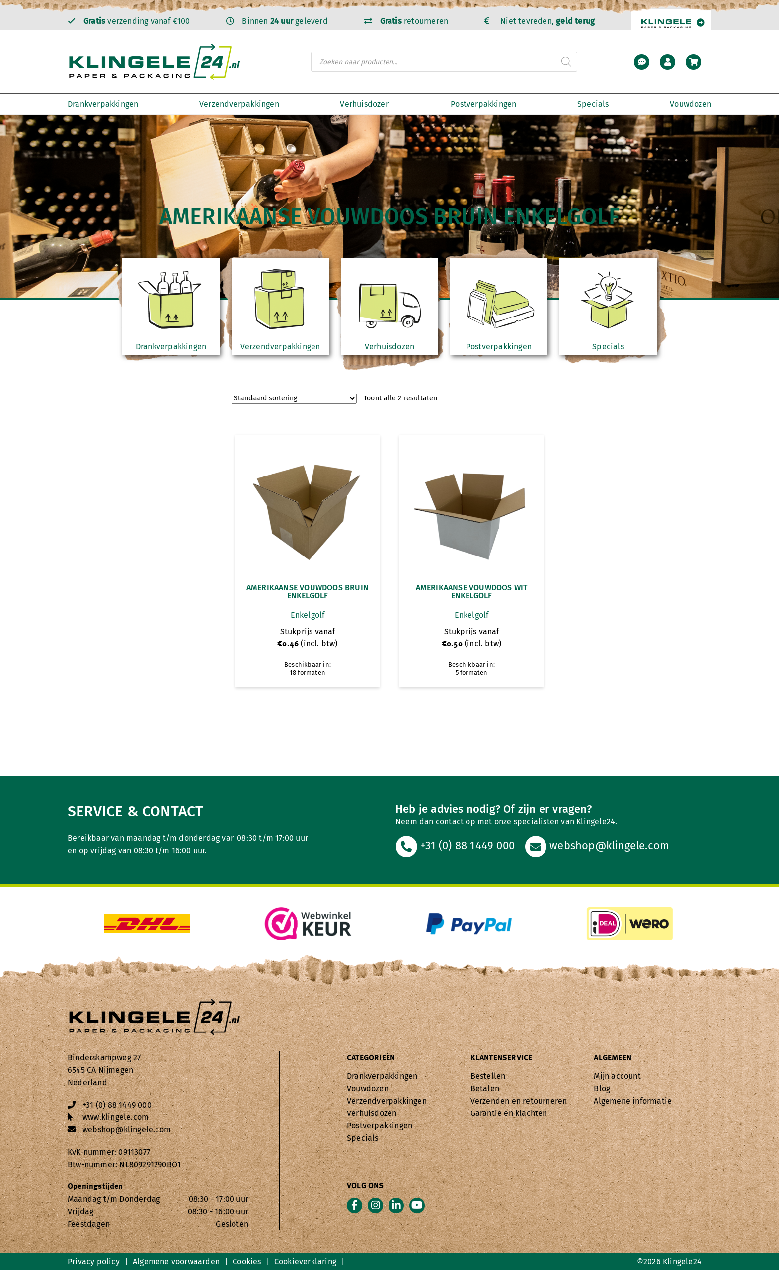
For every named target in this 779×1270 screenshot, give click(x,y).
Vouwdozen (690, 104)
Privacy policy (94, 1261)
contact (450, 821)
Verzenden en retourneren (518, 1101)
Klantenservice (501, 1058)
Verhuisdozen (365, 104)
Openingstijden (95, 1187)
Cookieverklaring (305, 1261)
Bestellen (488, 1076)
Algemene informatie (633, 1101)
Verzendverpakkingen (239, 104)
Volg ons (365, 1186)
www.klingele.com (115, 1117)
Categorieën (371, 1058)
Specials (593, 104)
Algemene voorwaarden (176, 1261)
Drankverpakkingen (103, 104)
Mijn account (617, 1076)
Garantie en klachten (508, 1113)
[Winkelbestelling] (294, 399)
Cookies (247, 1261)
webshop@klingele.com (597, 845)
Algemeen (612, 1058)
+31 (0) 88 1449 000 (455, 845)
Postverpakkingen (483, 104)
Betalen (484, 1088)
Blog (602, 1088)
